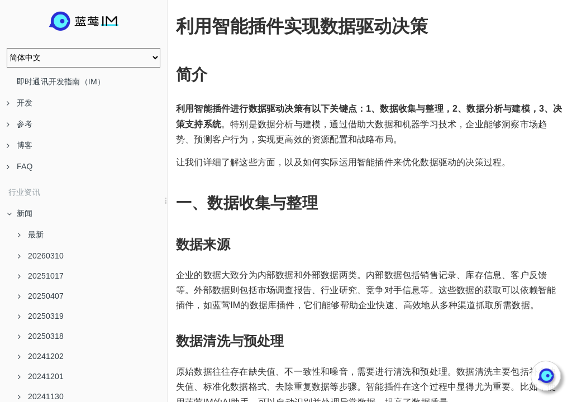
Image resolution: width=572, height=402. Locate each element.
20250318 (41, 336)
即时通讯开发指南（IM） (61, 81)
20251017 (41, 275)
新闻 (19, 213)
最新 (31, 234)
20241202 (41, 356)
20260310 (41, 255)
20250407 (41, 295)
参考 (19, 123)
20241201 (41, 376)
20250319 (41, 316)
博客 (19, 145)
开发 (19, 102)
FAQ (20, 166)
